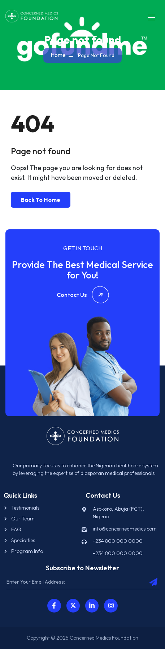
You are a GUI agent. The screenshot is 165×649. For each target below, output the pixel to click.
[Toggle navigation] (150, 17)
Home (58, 55)
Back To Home (40, 199)
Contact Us (83, 294)
